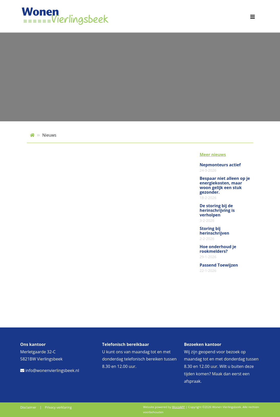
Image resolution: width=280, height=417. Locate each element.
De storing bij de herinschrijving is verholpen (217, 213)
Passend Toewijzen (219, 268)
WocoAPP (178, 407)
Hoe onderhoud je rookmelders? (218, 251)
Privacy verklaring (58, 407)
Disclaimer (28, 407)
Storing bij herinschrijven (214, 233)
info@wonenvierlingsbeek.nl (49, 370)
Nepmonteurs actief (220, 167)
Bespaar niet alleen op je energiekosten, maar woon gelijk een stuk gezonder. (225, 188)
